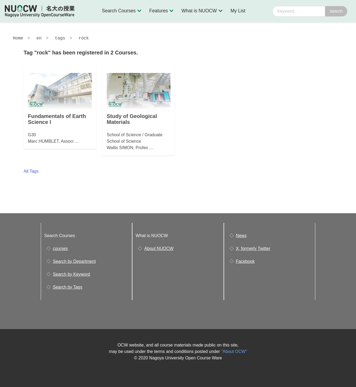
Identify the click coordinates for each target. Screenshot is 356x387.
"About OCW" (234, 351)
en (39, 38)
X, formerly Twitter (253, 248)
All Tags (31, 171)
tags (60, 38)
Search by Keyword (71, 274)
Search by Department (74, 261)
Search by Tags (67, 287)
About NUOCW (158, 248)
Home (18, 38)
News (241, 235)
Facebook (245, 261)
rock (84, 38)
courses (60, 248)
